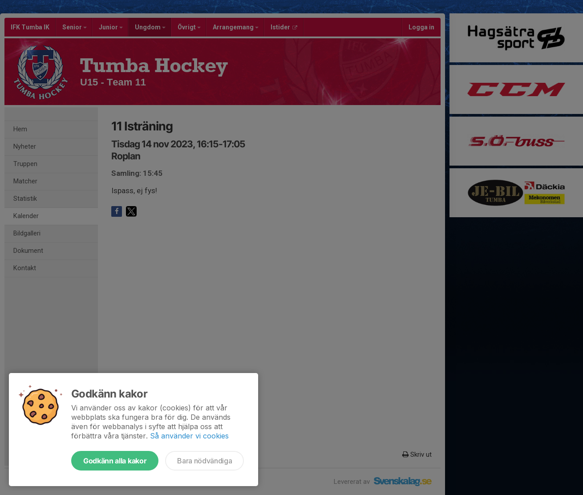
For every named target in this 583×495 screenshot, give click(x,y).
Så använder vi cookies (189, 435)
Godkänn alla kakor (114, 460)
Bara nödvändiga (204, 460)
